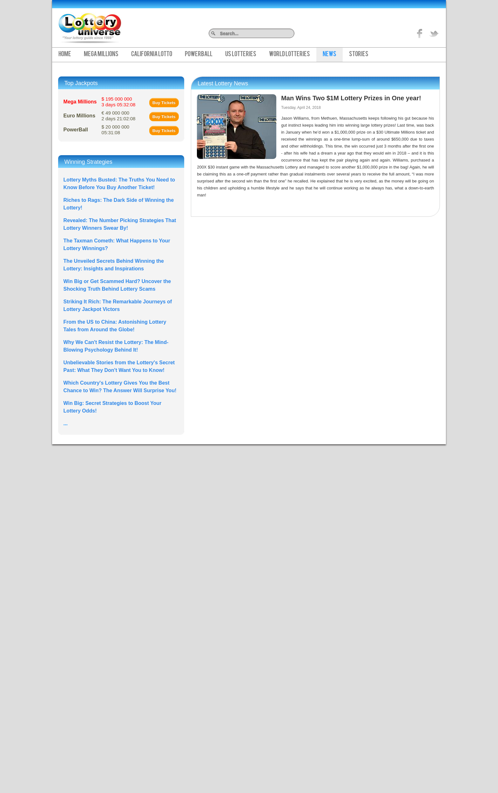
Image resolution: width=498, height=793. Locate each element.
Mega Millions (101, 54)
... (66, 423)
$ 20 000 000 (116, 129)
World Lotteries (289, 54)
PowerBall (198, 54)
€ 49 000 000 (119, 115)
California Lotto (151, 54)
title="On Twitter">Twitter (434, 33)
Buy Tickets (164, 102)
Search (292, 33)
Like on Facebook (420, 33)
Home (64, 54)
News (329, 54)
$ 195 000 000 (119, 101)
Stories (358, 54)
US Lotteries (240, 54)
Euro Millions (79, 115)
